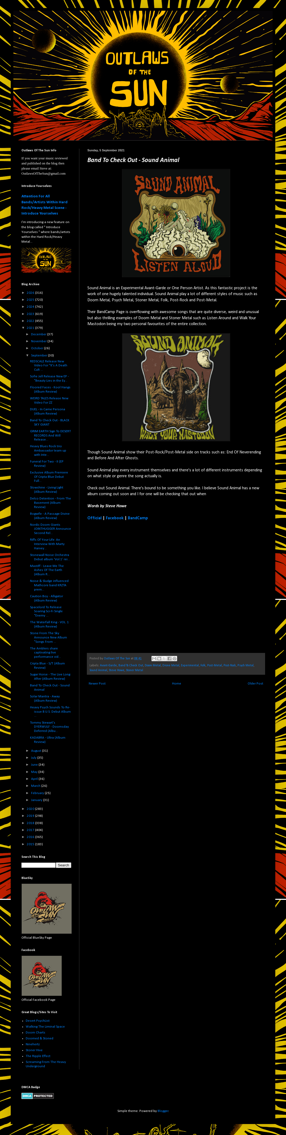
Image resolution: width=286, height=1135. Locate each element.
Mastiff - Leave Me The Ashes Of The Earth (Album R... (47, 570)
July (34, 758)
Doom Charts (35, 1032)
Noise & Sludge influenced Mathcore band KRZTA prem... (49, 585)
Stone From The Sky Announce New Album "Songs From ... (48, 637)
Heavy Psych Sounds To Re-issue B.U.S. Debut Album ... (50, 711)
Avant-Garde (108, 665)
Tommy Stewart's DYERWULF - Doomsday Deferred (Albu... (49, 727)
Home (176, 683)
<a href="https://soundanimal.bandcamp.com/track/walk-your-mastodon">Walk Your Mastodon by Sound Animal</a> (134, 586)
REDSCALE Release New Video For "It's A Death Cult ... (48, 365)
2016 (31, 837)
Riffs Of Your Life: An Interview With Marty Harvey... (47, 544)
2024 (31, 307)
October (37, 348)
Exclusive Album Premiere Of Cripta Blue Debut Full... (49, 477)
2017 (31, 830)
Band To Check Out (130, 665)
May (34, 772)
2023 (31, 314)
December (39, 334)
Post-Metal (214, 665)
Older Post (255, 683)
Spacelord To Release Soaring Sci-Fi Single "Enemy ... (46, 611)
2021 (31, 328)
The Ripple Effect (38, 1056)
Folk (203, 665)
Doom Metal (153, 665)
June (35, 764)
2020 (31, 809)
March (36, 786)
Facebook (115, 518)
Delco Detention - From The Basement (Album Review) (50, 503)
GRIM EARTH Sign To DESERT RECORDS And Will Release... (50, 435)
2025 (31, 300)
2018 (31, 823)
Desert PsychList (38, 1021)
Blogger (163, 1111)
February (38, 793)
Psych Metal (245, 665)
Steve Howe (116, 670)
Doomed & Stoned (39, 1038)
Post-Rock (230, 665)
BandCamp (138, 518)
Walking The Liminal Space (45, 1026)
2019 (31, 816)
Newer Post (97, 683)
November (39, 341)
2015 (31, 844)
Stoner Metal (134, 670)
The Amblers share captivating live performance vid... (45, 653)
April (35, 779)
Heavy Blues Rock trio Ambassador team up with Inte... (48, 450)
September (39, 355)
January (37, 800)
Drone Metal (170, 665)
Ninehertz (33, 1044)
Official (94, 518)
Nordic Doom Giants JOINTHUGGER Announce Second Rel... (50, 529)
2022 (31, 321)
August (36, 751)
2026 (31, 293)
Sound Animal (98, 670)
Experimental (190, 665)
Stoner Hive (34, 1050)
